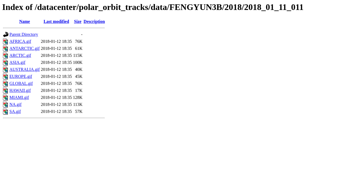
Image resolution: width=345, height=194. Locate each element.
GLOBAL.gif (21, 83)
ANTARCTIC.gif (24, 48)
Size (78, 21)
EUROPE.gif (20, 76)
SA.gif (15, 111)
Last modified (56, 21)
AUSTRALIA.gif (24, 69)
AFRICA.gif (20, 41)
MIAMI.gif (19, 97)
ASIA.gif (17, 62)
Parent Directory (23, 34)
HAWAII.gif (20, 90)
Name (24, 21)
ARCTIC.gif (20, 55)
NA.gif (15, 104)
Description (94, 21)
